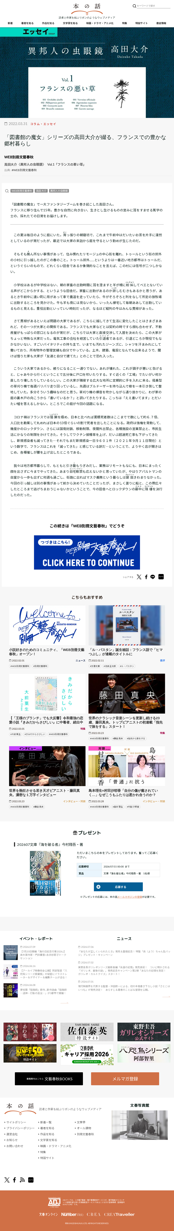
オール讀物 (84, 1128)
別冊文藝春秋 (85, 1134)
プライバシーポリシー (20, 1128)
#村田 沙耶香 (133, 806)
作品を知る (48, 23)
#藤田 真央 (118, 738)
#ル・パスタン (127, 666)
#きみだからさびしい (35, 734)
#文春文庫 (95, 666)
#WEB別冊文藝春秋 (24, 170)
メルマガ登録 (125, 1078)
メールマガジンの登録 (129, 896)
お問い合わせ (14, 1146)
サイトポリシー (16, 1122)
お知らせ (12, 1140)
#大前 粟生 (15, 734)
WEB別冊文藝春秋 (18, 157)
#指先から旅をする (136, 738)
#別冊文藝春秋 (40, 666)
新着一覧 (46, 1122)
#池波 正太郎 (110, 666)
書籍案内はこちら (49, 1079)
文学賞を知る (70, 23)
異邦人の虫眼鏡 (59, 190)
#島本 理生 (118, 806)
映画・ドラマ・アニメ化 (100, 23)
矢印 (64, 1002)
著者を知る (27, 23)
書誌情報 (161, 23)
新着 (10, 23)
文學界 (81, 1122)
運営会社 (12, 1134)
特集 (124, 23)
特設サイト (141, 23)
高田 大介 (41, 190)
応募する (110, 887)
